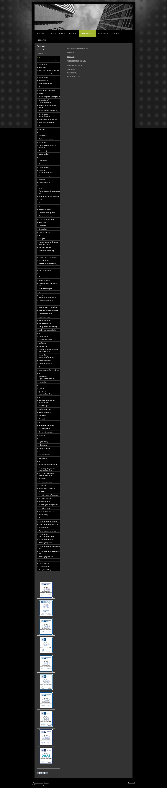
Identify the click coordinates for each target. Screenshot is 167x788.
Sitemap (46, 783)
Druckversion (37, 783)
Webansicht (131, 783)
